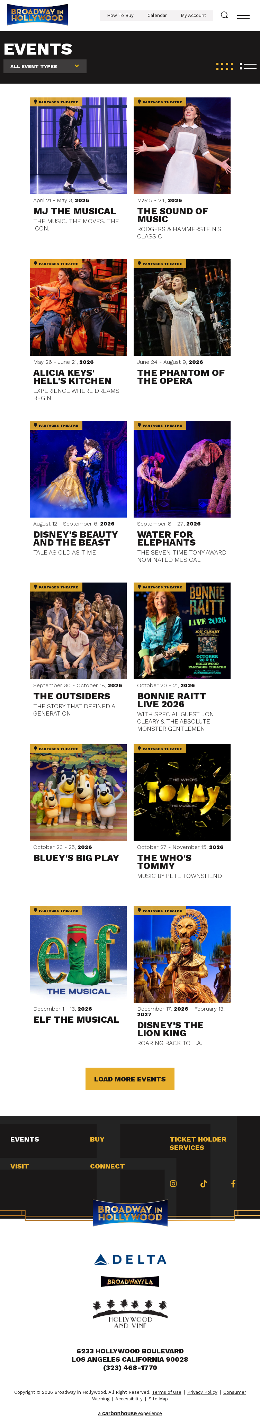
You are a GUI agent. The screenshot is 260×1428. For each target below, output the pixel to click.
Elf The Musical (76, 1019)
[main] (130, 573)
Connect (107, 1166)
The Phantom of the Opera (181, 376)
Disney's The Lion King (170, 1029)
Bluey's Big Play (76, 857)
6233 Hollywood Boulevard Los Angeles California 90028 (130, 1355)
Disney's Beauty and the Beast (75, 538)
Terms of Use (166, 1392)
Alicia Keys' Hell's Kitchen (72, 376)
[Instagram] (173, 1184)
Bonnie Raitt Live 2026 (171, 700)
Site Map (158, 1398)
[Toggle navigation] (243, 15)
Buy (97, 1139)
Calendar (157, 15)
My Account (193, 15)
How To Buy (120, 15)
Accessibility (129, 1398)
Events (24, 1139)
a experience (130, 1413)
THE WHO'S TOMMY (164, 861)
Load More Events (130, 1079)
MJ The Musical (74, 211)
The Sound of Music (172, 215)
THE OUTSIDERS (71, 696)
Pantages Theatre (56, 102)
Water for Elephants (166, 538)
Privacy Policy (202, 1392)
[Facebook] (233, 1184)
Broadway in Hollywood (37, 15)
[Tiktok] (203, 1184)
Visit (19, 1166)
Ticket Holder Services (198, 1143)
